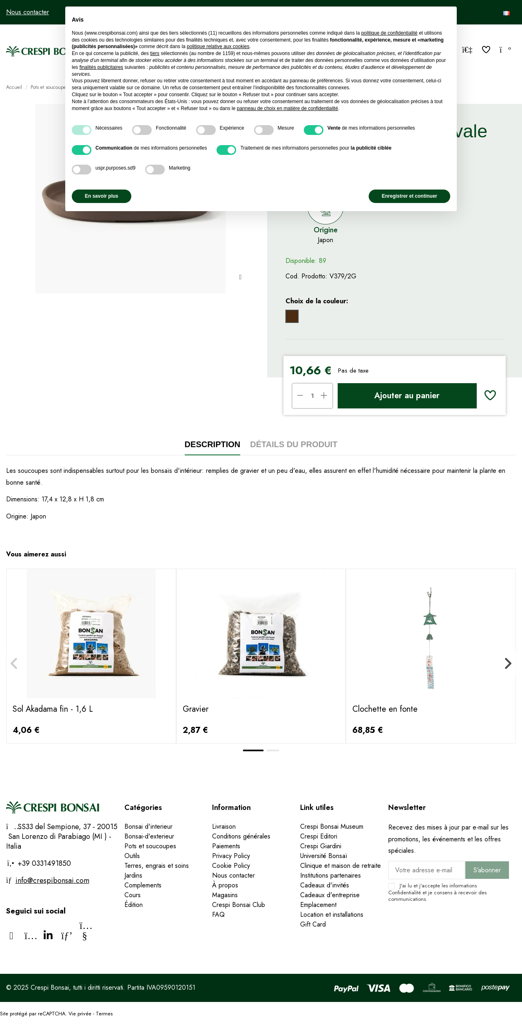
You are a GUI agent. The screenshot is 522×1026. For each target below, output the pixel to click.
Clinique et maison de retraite (340, 865)
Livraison (224, 826)
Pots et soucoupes (150, 846)
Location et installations (331, 914)
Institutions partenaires (330, 875)
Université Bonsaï (323, 856)
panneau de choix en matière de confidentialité (287, 108)
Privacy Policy (231, 856)
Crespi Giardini (320, 846)
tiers (154, 53)
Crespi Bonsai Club (238, 904)
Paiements (226, 846)
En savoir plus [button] (101, 196)
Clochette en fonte (385, 709)
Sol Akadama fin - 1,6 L (53, 709)
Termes (104, 1013)
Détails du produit (293, 444)
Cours (132, 895)
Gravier (195, 709)
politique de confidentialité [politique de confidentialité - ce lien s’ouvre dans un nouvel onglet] (389, 33)
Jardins (133, 875)
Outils (132, 856)
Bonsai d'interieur (148, 826)
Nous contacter (27, 12)
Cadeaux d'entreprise (330, 895)
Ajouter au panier (407, 396)
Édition (133, 904)
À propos (225, 885)
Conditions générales (241, 836)
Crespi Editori (318, 836)
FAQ (218, 914)
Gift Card (313, 924)
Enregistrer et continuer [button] (409, 196)
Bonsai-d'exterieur (149, 836)
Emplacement (318, 904)
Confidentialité (404, 892)
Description (213, 444)
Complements (142, 885)
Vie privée (80, 1013)
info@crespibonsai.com (52, 880)
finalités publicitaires (101, 67)
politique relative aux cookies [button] (218, 46)
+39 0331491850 (43, 863)
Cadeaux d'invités (324, 885)
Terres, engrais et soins (156, 865)
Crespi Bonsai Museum (331, 826)
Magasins (225, 895)
